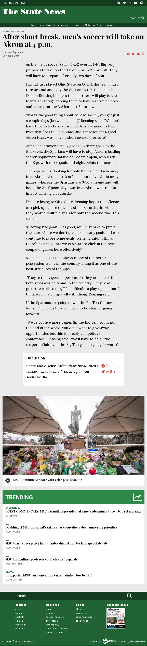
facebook (111, 366)
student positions (54, 633)
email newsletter (84, 617)
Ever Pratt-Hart (14, 564)
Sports (31, 18)
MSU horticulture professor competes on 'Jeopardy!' (42, 560)
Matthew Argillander (13, 52)
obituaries (20, 629)
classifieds (20, 625)
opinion (19, 621)
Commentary (68, 18)
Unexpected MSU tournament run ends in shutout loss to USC (48, 576)
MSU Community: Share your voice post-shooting (47, 480)
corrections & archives (57, 629)
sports (18, 613)
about (48, 609)
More (122, 18)
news (18, 609)
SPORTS (6, 31)
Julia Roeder (12, 532)
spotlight (19, 617)
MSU (7, 524)
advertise (50, 613)
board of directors (55, 617)
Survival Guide (49, 18)
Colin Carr (11, 516)
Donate (135, 18)
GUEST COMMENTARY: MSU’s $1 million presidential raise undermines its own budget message (73, 512)
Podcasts (88, 18)
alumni (79, 609)
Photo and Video (106, 18)
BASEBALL (10, 572)
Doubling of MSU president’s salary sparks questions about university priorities (61, 528)
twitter (109, 372)
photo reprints (53, 621)
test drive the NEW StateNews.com (89, 25)
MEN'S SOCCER (17, 31)
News (11, 18)
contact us (81, 613)
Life (21, 18)
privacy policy (52, 625)
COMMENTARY (12, 508)
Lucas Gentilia (13, 580)
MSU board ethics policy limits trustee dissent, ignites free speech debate (56, 544)
